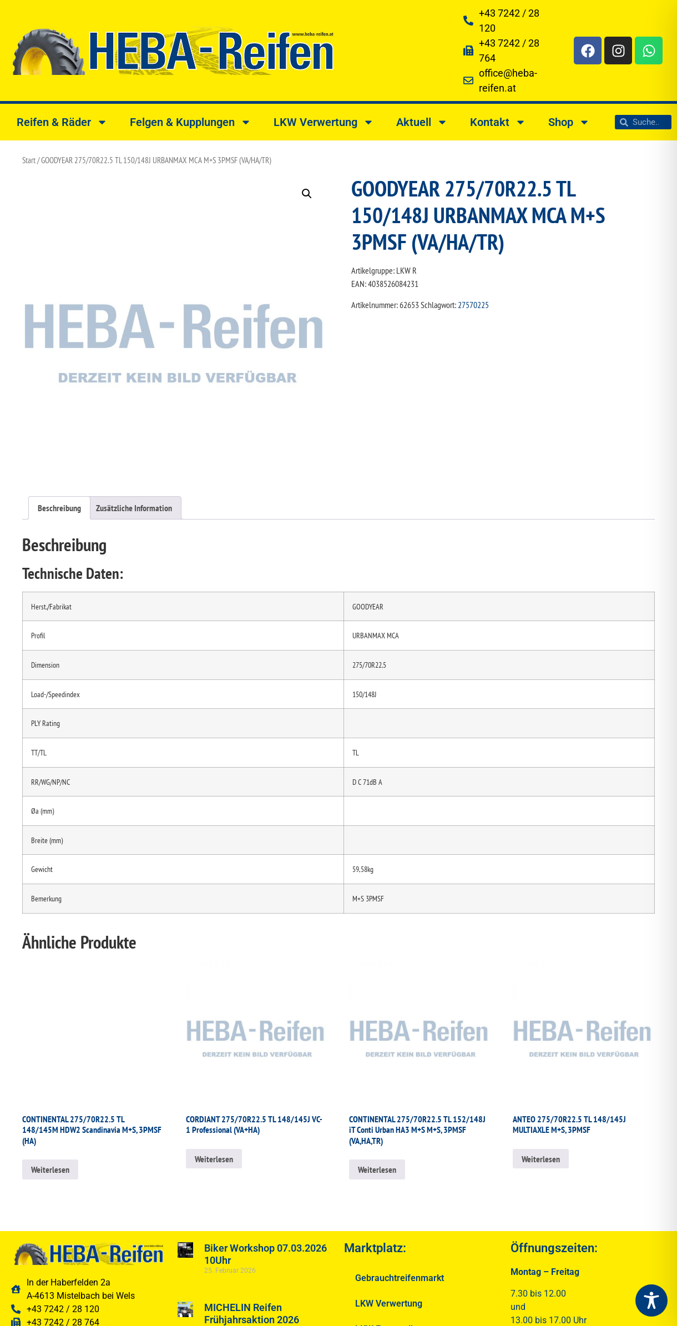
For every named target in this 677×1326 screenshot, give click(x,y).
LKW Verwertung (324, 122)
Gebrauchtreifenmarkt (399, 1278)
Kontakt (498, 122)
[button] (307, 194)
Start (29, 160)
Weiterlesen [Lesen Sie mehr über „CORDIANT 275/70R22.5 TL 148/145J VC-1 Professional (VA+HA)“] (214, 1158)
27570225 (473, 304)
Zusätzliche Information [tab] (134, 507)
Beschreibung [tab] (59, 507)
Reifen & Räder (62, 122)
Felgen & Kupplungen (190, 122)
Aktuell (422, 122)
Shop (569, 122)
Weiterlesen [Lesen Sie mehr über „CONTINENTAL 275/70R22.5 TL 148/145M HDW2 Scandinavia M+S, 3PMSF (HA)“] (50, 1169)
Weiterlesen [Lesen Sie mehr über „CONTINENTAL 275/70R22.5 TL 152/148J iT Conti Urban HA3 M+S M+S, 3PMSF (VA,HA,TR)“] (377, 1169)
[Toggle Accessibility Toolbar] (651, 1300)
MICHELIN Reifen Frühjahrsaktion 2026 (251, 1313)
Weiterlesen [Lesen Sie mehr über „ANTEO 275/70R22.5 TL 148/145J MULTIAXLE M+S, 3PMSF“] (541, 1158)
